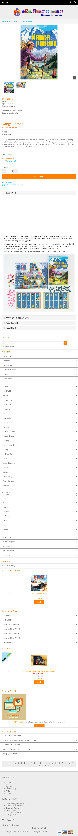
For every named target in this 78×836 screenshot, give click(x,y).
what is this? (11, 161)
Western (6, 485)
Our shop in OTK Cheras (14, 806)
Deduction (7, 404)
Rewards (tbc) (11, 789)
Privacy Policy (11, 814)
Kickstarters (7, 365)
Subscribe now (39, 725)
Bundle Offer (7, 374)
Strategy (6, 472)
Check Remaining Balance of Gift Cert (16, 749)
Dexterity (6, 409)
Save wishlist (7, 182)
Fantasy (6, 427)
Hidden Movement (9, 431)
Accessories (7, 379)
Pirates (5, 525)
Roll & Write (7, 454)
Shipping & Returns (10, 754)
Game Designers (9, 542)
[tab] (39, 193)
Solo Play (6, 467)
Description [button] (11, 193)
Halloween (7, 516)
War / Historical (8, 481)
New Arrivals (7, 356)
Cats (5, 498)
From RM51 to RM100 (11, 624)
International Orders (13, 810)
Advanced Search (8, 347)
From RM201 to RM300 (11, 633)
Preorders (6, 361)
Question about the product (12, 185)
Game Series (7, 537)
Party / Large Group (10, 445)
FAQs (8, 791)
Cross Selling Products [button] (16, 318)
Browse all (7, 555)
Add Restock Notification (12, 736)
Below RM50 (7, 620)
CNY (4, 502)
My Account (10, 782)
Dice (5, 413)
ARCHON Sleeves (9, 370)
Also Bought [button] (10, 323)
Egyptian (6, 507)
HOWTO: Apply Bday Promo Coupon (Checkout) (20, 740)
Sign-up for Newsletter (11, 825)
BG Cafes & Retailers (13, 812)
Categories (12, 21)
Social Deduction (9, 463)
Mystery (6, 440)
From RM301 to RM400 (11, 638)
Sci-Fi (5, 458)
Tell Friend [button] (10, 328)
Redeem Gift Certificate (11, 745)
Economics (7, 418)
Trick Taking (7, 476)
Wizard (5, 529)
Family (5, 422)
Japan (5, 520)
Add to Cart (39, 176)
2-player (6, 386)
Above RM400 (8, 642)
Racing (5, 449)
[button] (7, 590)
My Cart (9, 784)
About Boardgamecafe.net (15, 804)
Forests (6, 511)
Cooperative (7, 400)
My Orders (9, 787)
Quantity (5, 168)
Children (6, 395)
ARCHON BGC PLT (26, 832)
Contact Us (10, 793)
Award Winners (8, 546)
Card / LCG (7, 391)
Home (4, 21)
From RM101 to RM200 (11, 629)
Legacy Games (8, 436)
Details (39, 602)
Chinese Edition (8, 551)
